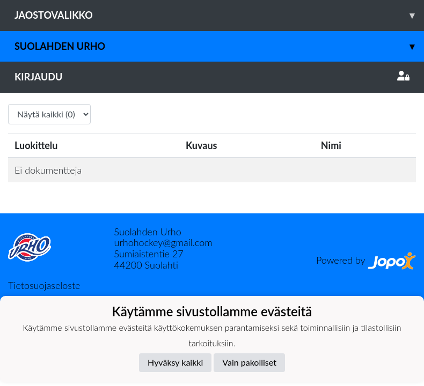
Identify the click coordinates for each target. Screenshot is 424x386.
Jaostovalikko (219, 15)
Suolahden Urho (219, 46)
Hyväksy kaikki (175, 362)
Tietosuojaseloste (44, 285)
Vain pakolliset (249, 362)
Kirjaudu (212, 77)
